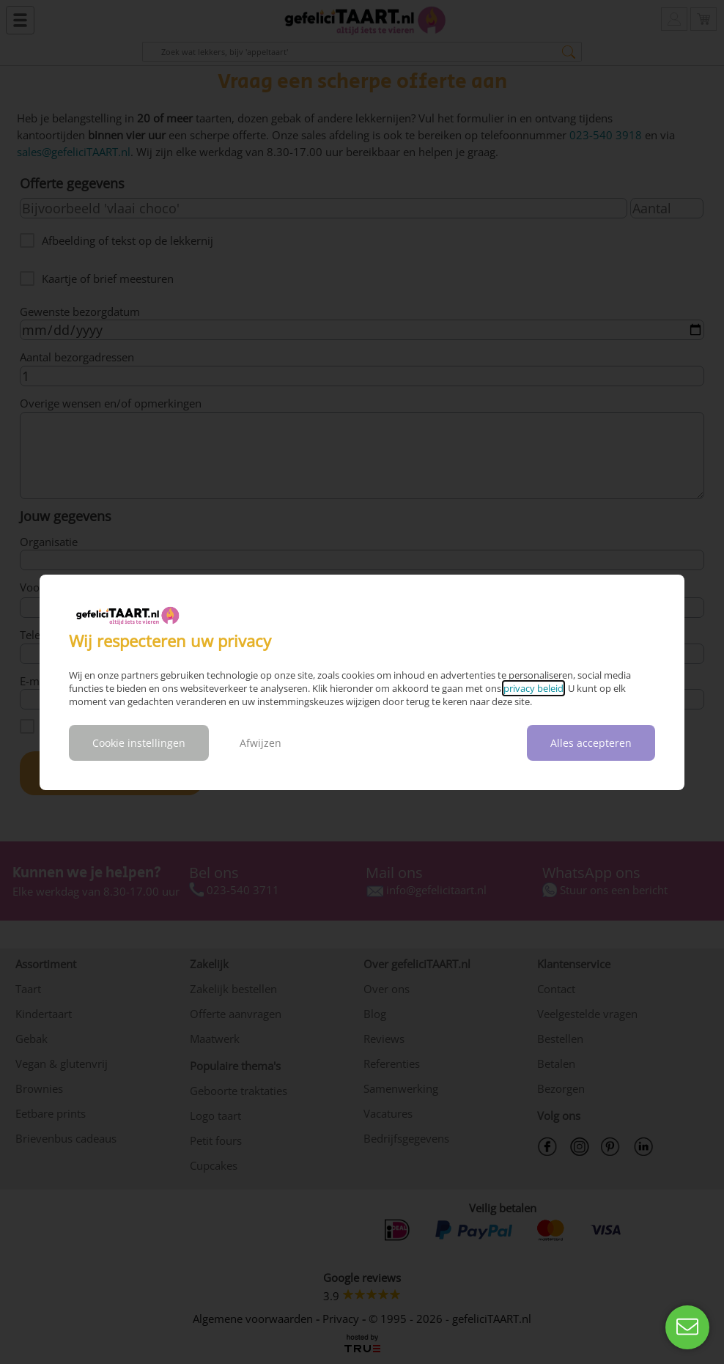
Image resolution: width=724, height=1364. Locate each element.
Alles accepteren (591, 743)
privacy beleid (533, 688)
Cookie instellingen (138, 743)
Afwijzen (260, 743)
